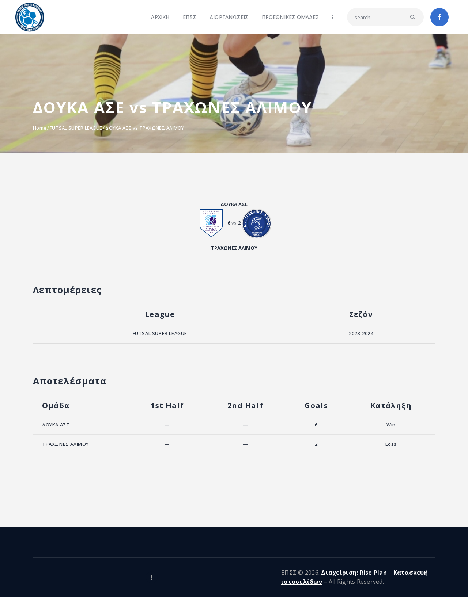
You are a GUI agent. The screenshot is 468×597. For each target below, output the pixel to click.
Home (39, 128)
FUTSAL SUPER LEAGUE (76, 128)
